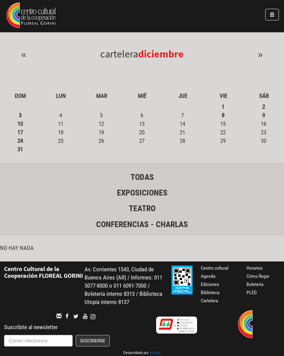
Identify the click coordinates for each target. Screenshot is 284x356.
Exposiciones (142, 193)
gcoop (154, 353)
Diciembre (161, 53)
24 (20, 140)
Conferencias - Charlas (142, 224)
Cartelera (209, 300)
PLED (251, 292)
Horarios (254, 268)
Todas (142, 177)
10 (20, 123)
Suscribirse (92, 340)
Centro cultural (214, 268)
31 (20, 149)
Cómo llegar (257, 276)
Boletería (255, 284)
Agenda (208, 276)
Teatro (142, 208)
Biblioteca (210, 292)
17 (20, 132)
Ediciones (210, 284)
